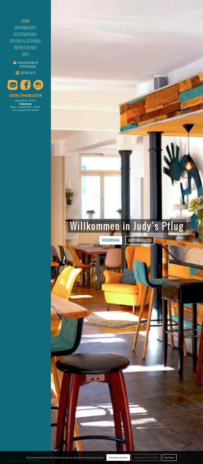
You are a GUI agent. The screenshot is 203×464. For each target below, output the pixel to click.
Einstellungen (169, 457)
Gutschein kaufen (139, 240)
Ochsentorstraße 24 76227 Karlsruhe (28, 64)
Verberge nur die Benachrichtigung (146, 457)
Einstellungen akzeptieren (118, 457)
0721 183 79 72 (28, 73)
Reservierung (111, 240)
